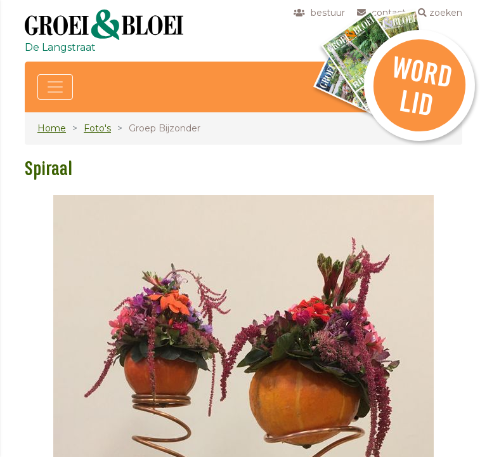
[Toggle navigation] (55, 87)
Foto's (97, 128)
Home (51, 128)
